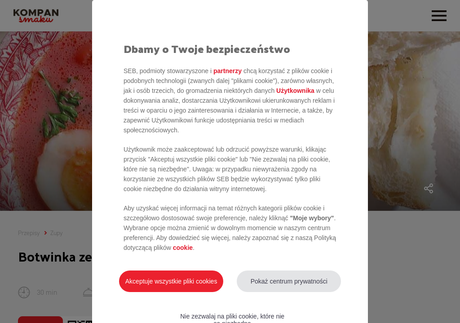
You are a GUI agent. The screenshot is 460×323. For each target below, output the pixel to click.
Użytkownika (295, 90)
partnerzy (227, 70)
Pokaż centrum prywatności (289, 281)
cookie (183, 247)
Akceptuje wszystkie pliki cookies (171, 281)
